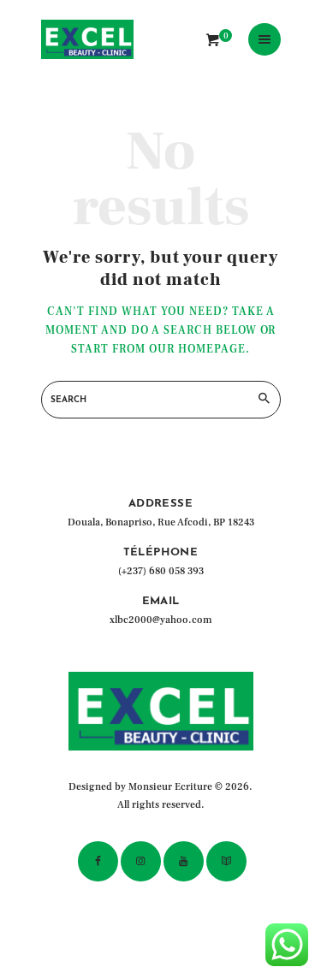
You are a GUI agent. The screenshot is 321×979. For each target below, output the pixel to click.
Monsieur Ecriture (170, 786)
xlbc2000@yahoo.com (161, 620)
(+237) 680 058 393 (161, 571)
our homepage (197, 349)
